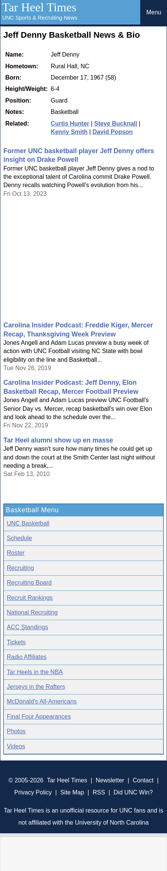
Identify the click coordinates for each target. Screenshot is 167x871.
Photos (16, 731)
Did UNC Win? (133, 792)
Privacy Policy (33, 792)
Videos (16, 746)
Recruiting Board (29, 582)
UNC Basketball (28, 523)
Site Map (72, 792)
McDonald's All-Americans (42, 701)
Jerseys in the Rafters (36, 687)
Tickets (16, 642)
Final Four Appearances (39, 716)
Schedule (19, 538)
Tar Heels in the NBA (35, 672)
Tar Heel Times (39, 7)
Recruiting (20, 568)
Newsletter (110, 780)
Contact (143, 780)
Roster (16, 553)
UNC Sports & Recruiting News (39, 18)
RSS (99, 792)
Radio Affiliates (27, 657)
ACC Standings (27, 627)
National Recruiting (32, 612)
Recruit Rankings (30, 597)
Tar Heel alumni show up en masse (58, 440)
